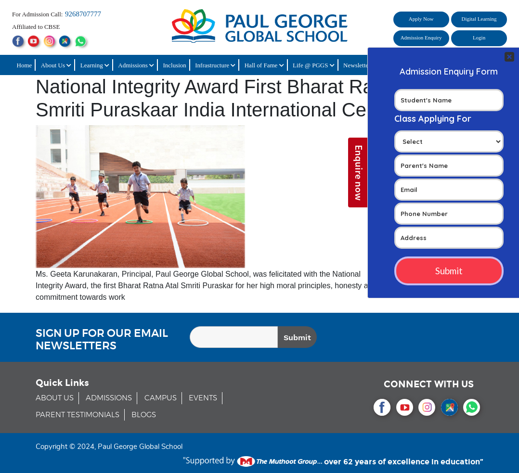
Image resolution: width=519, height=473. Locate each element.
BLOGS (143, 415)
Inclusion (174, 65)
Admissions (136, 65)
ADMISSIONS (109, 398)
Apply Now (421, 19)
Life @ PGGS (314, 65)
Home (24, 65)
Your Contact (449, 174)
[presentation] (428, 339)
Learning (94, 65)
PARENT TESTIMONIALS (77, 415)
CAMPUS (160, 398)
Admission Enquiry (421, 37)
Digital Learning (479, 19)
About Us (56, 65)
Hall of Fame (264, 65)
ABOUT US (55, 398)
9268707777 (83, 14)
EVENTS (203, 398)
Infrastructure (215, 65)
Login (479, 37)
